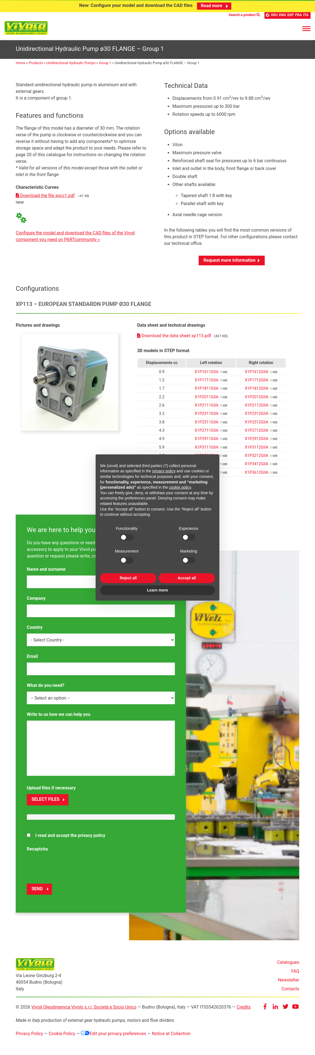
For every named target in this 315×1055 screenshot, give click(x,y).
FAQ (295, 971)
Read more (215, 5)
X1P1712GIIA (257, 380)
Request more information (229, 260)
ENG (282, 15)
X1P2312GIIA (257, 414)
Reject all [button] (128, 578)
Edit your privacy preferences (113, 1033)
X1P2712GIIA (257, 430)
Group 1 (105, 63)
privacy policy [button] (163, 471)
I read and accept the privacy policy (70, 835)
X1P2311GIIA (207, 414)
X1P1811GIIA (207, 388)
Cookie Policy (62, 1033)
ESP (290, 15)
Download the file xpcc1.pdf (45, 195)
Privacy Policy (29, 1033)
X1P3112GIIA (257, 447)
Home (20, 63)
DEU (274, 15)
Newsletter (288, 980)
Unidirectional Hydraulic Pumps (71, 63)
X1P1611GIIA (207, 372)
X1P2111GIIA (207, 405)
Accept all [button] (187, 578)
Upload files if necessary (51, 788)
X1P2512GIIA (257, 422)
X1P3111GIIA (207, 447)
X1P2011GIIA (207, 397)
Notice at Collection (171, 1033)
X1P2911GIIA (207, 439)
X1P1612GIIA (257, 372)
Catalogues (288, 962)
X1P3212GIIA (257, 456)
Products (36, 63)
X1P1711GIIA (207, 380)
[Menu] (306, 27)
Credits (244, 1007)
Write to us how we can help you (58, 714)
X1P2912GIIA (257, 439)
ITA (305, 15)
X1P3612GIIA (257, 472)
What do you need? (45, 685)
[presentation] (69, 866)
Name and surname (46, 569)
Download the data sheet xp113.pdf (174, 335)
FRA (298, 15)
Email (32, 656)
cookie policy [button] (180, 487)
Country (35, 627)
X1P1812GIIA (257, 388)
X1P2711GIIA (207, 430)
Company (36, 598)
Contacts (290, 989)
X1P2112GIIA (257, 405)
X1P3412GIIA (257, 464)
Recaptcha (37, 849)
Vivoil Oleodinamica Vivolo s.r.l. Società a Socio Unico (83, 1007)
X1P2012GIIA (257, 397)
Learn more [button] (157, 590)
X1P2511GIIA (207, 422)
